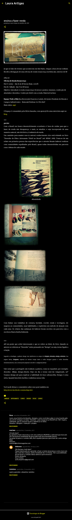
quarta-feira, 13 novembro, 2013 (25, 469)
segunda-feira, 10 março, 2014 (30, 446)
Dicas (34, 398)
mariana (12, 430)
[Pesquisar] (26, 3)
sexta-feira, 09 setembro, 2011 (22, 415)
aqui (14, 105)
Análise (7, 398)
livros (40, 398)
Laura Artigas (14, 3)
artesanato (15, 398)
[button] (5, 27)
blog (5, 114)
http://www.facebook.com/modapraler (18, 390)
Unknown (18, 446)
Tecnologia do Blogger (36, 513)
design (29, 398)
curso (23, 398)
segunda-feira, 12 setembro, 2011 (25, 430)
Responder (13, 426)
